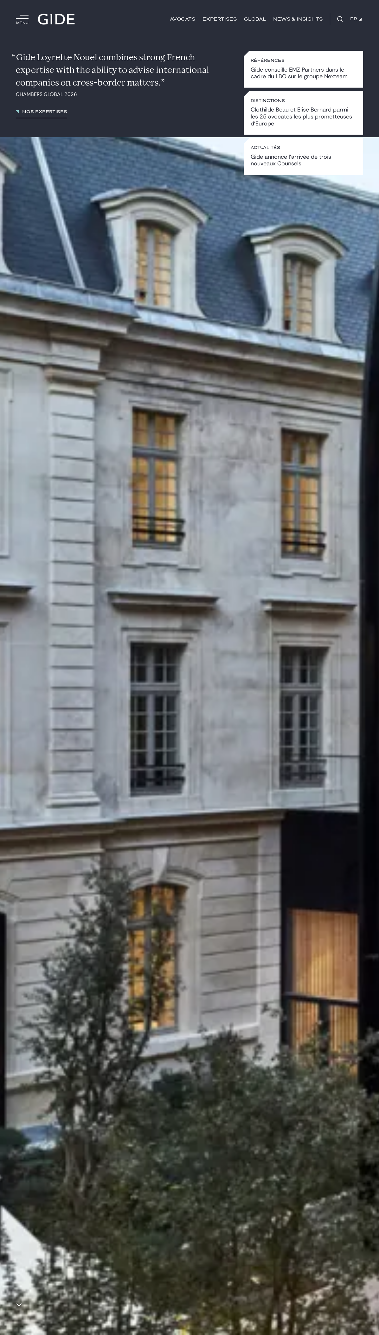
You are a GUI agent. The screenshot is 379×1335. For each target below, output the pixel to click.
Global (255, 19)
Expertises (219, 19)
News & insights (298, 19)
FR (356, 19)
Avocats (182, 19)
